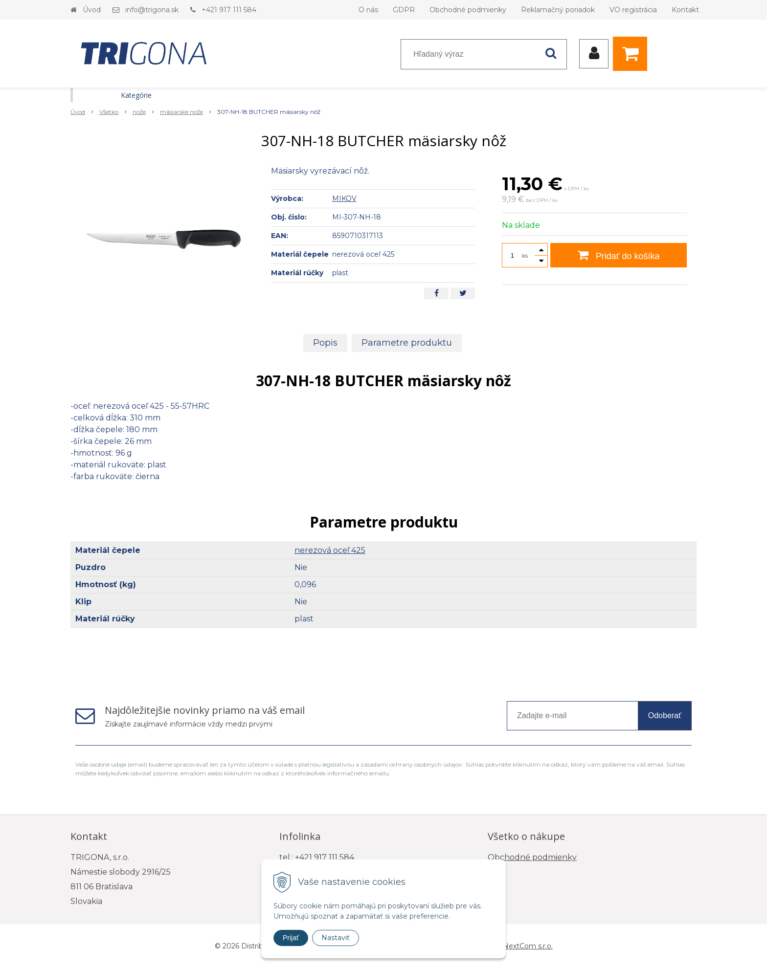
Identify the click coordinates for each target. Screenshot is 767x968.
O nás (368, 9)
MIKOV (344, 198)
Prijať (291, 938)
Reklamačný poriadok (558, 9)
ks (525, 255)
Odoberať (664, 715)
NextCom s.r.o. (528, 946)
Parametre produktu (406, 342)
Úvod (92, 9)
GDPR (404, 9)
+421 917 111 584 (229, 9)
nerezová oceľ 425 (329, 550)
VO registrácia (633, 9)
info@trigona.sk (152, 9)
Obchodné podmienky (467, 9)
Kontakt (685, 9)
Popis (325, 342)
